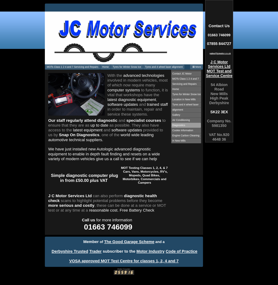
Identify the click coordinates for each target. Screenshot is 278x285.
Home (105, 66)
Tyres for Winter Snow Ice (127, 66)
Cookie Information (182, 130)
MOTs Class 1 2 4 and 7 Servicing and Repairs (72, 66)
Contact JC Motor (182, 73)
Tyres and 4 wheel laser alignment (164, 66)
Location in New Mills (184, 99)
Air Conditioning (181, 120)
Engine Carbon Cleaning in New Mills (185, 138)
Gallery (176, 114)
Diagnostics (178, 125)
